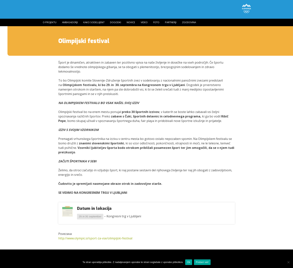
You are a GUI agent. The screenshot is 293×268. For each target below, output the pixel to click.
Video (144, 22)
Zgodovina (189, 22)
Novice (131, 22)
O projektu (49, 22)
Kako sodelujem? (93, 22)
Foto (156, 22)
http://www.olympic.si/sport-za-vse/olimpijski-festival (95, 238)
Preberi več (202, 262)
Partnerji (170, 22)
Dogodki (115, 22)
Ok (188, 262)
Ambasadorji (70, 22)
